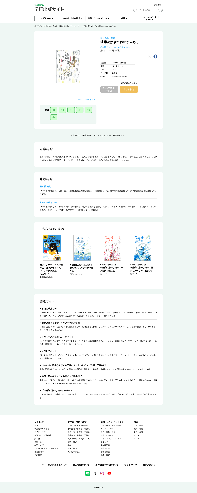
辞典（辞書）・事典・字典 (79, 439)
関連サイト (119, 135)
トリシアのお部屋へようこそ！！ (57, 337)
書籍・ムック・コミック (112, 422)
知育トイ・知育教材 (42, 435)
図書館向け (39, 452)
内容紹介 (76, 135)
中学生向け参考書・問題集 (79, 432)
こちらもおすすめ (103, 135)
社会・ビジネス (107, 435)
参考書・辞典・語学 (77, 422)
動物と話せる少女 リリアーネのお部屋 (61, 323)
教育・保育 (138, 429)
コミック (104, 442)
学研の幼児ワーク (50, 309)
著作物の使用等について (107, 465)
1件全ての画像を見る (86, 99)
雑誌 (136, 422)
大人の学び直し (74, 452)
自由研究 (38, 455)
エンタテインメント (109, 429)
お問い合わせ (149, 465)
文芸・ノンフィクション (111, 439)
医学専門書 (105, 445)
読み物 (55, 26)
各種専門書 (105, 452)
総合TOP (37, 26)
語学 (69, 445)
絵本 (36, 426)
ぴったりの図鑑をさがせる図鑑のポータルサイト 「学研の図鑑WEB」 (75, 365)
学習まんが (39, 445)
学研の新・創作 (107, 38)
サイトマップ (130, 465)
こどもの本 (47, 26)
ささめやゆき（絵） (122, 47)
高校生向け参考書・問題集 (79, 435)
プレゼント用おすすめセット (46, 449)
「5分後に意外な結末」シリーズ (57, 390)
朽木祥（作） (105, 47)
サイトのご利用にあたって (54, 465)
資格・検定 (72, 442)
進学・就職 (72, 449)
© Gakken (98, 487)
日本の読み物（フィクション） (70, 26)
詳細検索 (158, 5)
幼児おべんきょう (41, 429)
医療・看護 (138, 432)
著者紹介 (88, 135)
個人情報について (81, 465)
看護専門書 (105, 449)
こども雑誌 (138, 426)
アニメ (136, 435)
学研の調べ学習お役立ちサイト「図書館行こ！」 (65, 376)
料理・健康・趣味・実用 (111, 426)
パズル (136, 439)
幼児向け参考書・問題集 (78, 426)
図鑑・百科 (39, 442)
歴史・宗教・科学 (108, 432)
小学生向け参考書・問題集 (79, 429)
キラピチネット (49, 351)
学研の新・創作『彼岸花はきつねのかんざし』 (99, 26)
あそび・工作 (39, 432)
